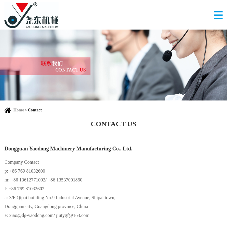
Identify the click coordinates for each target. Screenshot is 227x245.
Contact (35, 110)
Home (18, 110)
